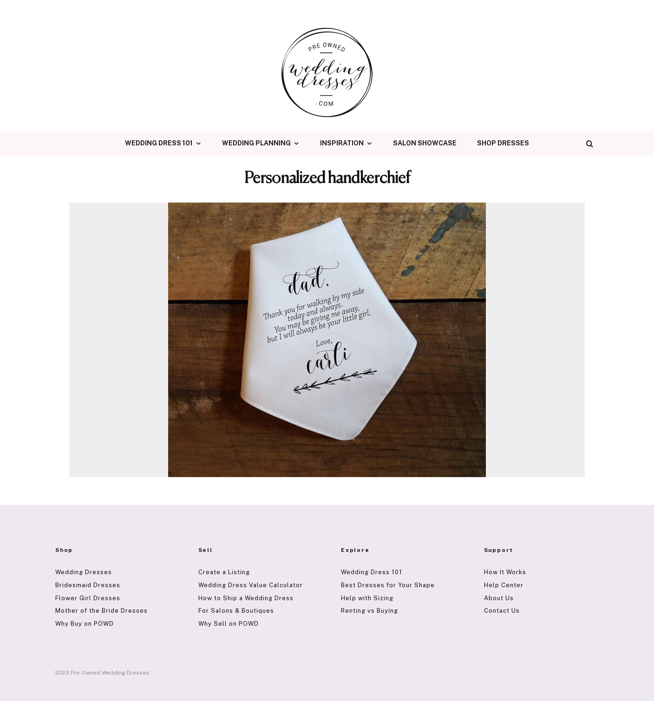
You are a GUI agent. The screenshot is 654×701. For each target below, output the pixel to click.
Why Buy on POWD (84, 623)
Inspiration (342, 143)
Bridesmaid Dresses (87, 585)
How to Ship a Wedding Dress (246, 598)
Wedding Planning (256, 143)
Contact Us (502, 610)
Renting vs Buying (369, 610)
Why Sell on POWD (228, 623)
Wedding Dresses (83, 572)
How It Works (505, 572)
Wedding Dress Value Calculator (250, 585)
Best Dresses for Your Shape (388, 585)
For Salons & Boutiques (236, 610)
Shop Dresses (503, 143)
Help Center (503, 585)
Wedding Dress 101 (159, 143)
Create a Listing (224, 572)
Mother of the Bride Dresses (101, 610)
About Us (499, 598)
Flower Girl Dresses (87, 598)
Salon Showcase (425, 143)
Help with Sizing (367, 598)
